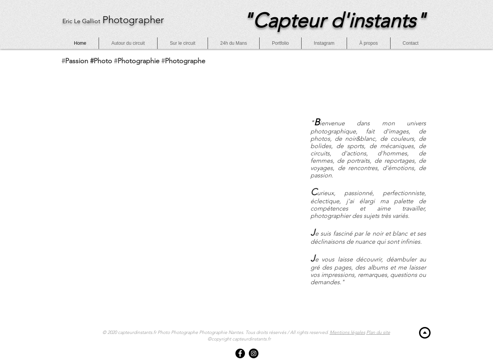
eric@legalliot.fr (69, 66)
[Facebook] (240, 353)
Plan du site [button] (378, 332)
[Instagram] (253, 353)
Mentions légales (347, 332)
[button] (411, 43)
